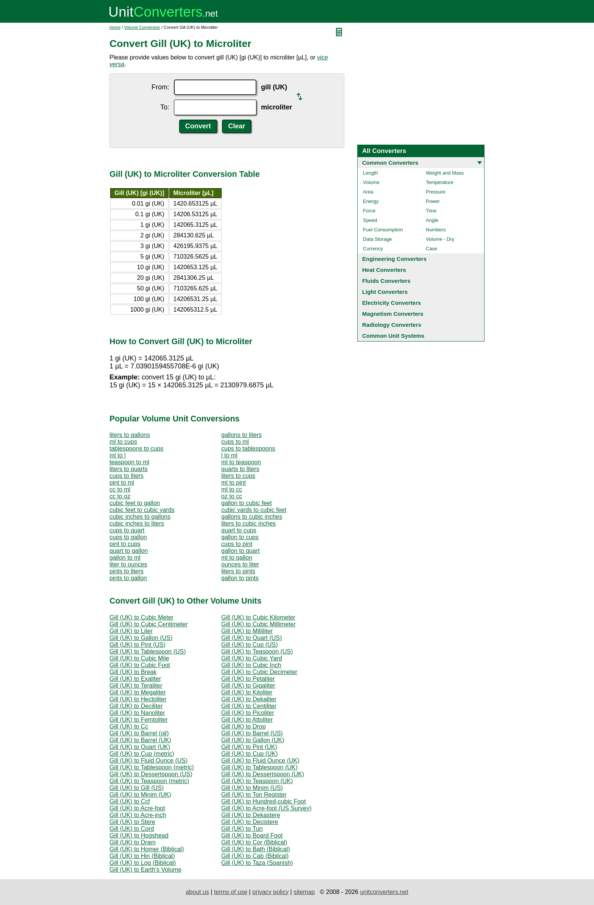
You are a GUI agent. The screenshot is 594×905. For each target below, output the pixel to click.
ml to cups (123, 441)
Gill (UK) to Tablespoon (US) (147, 651)
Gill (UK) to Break (132, 672)
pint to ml (121, 482)
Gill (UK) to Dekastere (250, 815)
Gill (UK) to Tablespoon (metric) (151, 767)
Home (114, 27)
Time (431, 211)
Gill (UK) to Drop (243, 726)
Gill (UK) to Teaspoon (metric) (149, 781)
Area (368, 192)
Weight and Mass (445, 173)
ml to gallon (236, 557)
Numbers (436, 229)
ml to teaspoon (241, 462)
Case (431, 248)
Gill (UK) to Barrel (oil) (139, 733)
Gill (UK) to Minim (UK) (140, 794)
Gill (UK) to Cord (131, 828)
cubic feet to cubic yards (142, 510)
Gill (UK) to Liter (131, 631)
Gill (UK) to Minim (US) (252, 788)
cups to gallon (128, 537)
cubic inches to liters (136, 523)
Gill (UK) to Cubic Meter (141, 617)
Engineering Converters (394, 259)
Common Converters (390, 162)
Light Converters (385, 292)
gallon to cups (240, 537)
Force (369, 211)
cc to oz (119, 496)
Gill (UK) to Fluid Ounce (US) (148, 760)
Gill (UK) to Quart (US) (251, 638)
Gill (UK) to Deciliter (136, 706)
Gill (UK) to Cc (128, 726)
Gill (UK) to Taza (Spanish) (257, 863)
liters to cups (238, 476)
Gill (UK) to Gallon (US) (140, 638)
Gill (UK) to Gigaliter (248, 685)
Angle (432, 220)
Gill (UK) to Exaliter (135, 679)
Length (370, 173)
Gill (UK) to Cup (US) (249, 644)
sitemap (304, 892)
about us (197, 892)
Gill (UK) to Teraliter (135, 685)
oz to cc (231, 496)
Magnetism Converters (393, 314)
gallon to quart (240, 551)
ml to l (117, 455)
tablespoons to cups (136, 448)
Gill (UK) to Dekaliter (249, 699)
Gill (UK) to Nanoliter (137, 713)
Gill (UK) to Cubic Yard (251, 658)
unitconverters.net (384, 892)
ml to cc (231, 489)
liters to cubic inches (248, 523)
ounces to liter (240, 564)
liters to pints (238, 571)
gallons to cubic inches (251, 516)
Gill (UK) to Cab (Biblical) (255, 856)
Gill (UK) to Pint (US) (137, 644)
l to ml (229, 455)
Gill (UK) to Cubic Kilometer (258, 617)
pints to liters (126, 571)
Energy (370, 201)
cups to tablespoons (248, 448)
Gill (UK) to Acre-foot (137, 808)
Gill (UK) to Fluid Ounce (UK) (260, 760)
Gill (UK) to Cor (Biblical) (254, 842)
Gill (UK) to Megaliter (137, 692)
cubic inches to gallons (139, 516)
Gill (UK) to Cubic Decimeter (259, 672)
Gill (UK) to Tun (242, 828)
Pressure (436, 192)
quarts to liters (240, 469)
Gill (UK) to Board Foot (252, 835)
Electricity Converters (391, 303)
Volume (371, 182)
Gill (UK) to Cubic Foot (139, 665)
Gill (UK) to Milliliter (247, 631)
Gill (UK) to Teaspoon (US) (257, 651)
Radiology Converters (391, 324)
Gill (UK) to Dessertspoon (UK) (262, 774)
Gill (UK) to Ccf (129, 801)
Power (433, 201)
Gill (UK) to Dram (132, 842)
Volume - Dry (440, 239)
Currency (373, 248)
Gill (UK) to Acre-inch (137, 815)
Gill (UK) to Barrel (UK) (140, 740)
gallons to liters (241, 435)
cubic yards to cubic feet (253, 510)
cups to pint (236, 544)
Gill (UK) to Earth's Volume (145, 869)
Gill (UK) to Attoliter (247, 719)
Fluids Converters (386, 281)
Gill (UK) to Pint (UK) (249, 747)
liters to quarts (128, 469)
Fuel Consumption (383, 229)
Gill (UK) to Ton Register (253, 794)
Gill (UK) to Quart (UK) (139, 747)
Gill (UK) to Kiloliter (246, 692)
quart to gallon (128, 551)
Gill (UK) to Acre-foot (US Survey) (266, 808)
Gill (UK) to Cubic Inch (251, 665)
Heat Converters (384, 270)
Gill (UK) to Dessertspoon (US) (150, 774)
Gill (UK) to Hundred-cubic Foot (263, 801)
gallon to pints (240, 578)
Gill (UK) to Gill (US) (136, 788)
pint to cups (125, 544)
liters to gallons (129, 435)
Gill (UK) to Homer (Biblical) (146, 849)
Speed (370, 220)
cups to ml (235, 441)
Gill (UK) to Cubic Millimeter (258, 624)
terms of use (230, 892)
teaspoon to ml (129, 462)
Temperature (439, 182)
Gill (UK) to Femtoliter (138, 719)
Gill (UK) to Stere (132, 822)
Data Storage (377, 239)
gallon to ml (125, 557)
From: (160, 87)
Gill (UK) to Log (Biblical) (142, 863)
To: (164, 107)
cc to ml (119, 489)
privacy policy (270, 892)
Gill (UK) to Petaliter (248, 679)
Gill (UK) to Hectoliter (137, 699)
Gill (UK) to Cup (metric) (141, 754)
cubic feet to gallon (134, 503)
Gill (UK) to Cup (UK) (249, 754)
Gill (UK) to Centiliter (249, 706)
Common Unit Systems (393, 335)
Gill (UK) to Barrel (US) (252, 733)
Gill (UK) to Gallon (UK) (252, 740)
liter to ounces (128, 564)
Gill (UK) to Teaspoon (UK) (257, 781)
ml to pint (233, 482)
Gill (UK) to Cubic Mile (139, 658)
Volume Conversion (142, 27)
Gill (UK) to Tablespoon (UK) (259, 767)
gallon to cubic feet (246, 503)
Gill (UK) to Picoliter (247, 713)
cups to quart (127, 530)
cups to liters (126, 476)
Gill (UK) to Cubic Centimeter (148, 624)
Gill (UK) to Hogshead (139, 835)
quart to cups (238, 530)
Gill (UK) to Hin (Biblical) (142, 856)
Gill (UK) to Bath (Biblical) (255, 849)
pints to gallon (128, 578)
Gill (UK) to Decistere (249, 822)
